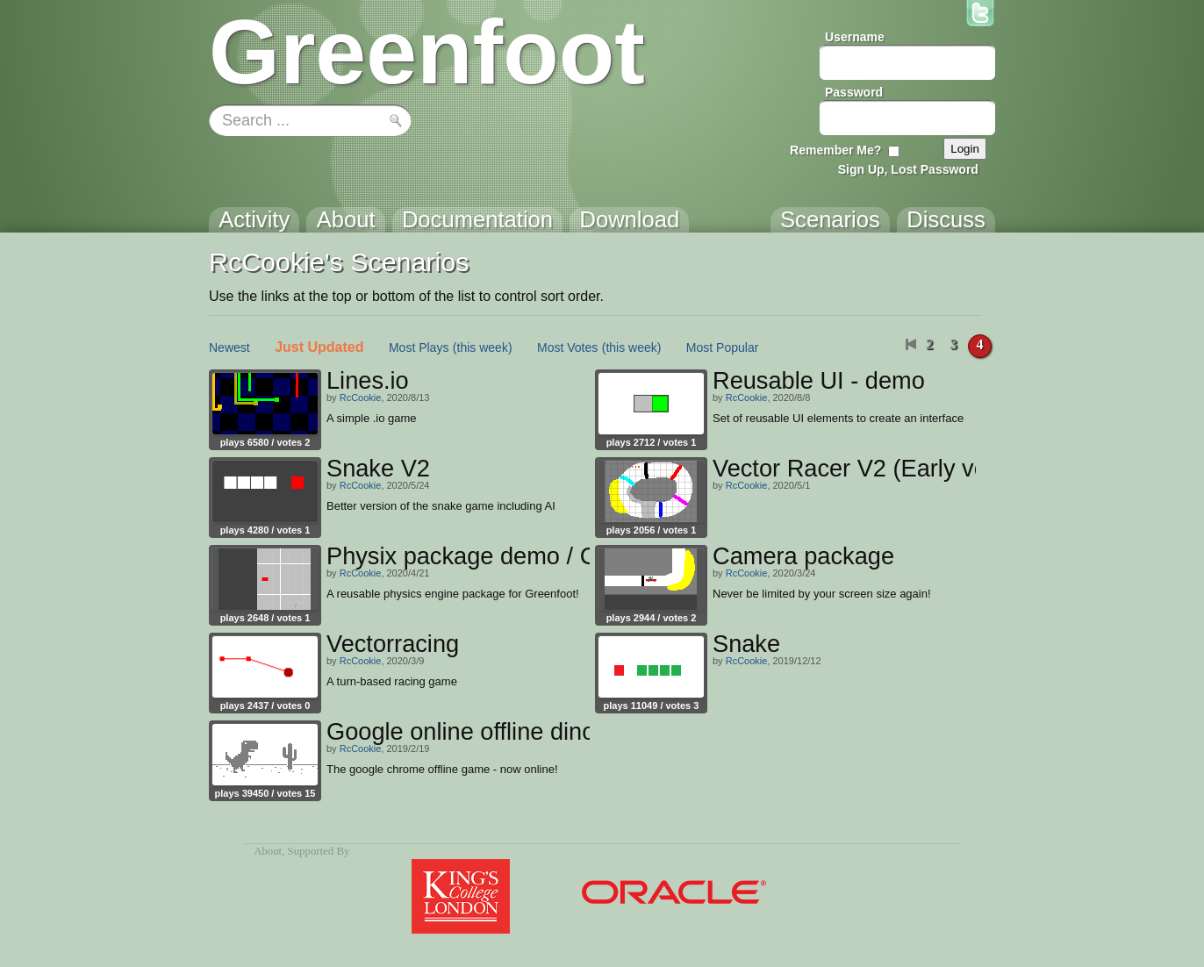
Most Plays (418, 347)
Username (855, 37)
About (268, 851)
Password (854, 92)
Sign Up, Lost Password (908, 169)
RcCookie (361, 397)
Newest (229, 347)
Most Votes (567, 347)
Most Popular (722, 347)
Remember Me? (835, 150)
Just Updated (319, 347)
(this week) (482, 347)
